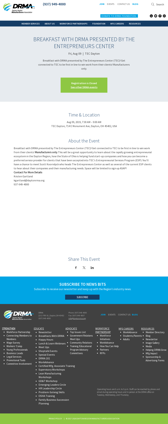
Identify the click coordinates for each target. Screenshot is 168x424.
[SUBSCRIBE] (82, 297)
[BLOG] (135, 4)
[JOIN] (102, 4)
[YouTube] (155, 15)
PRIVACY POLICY (56, 418)
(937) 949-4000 (54, 4)
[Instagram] (164, 15)
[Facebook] (159, 15)
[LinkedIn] (151, 15)
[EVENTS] (111, 4)
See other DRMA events (84, 87)
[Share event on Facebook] (75, 267)
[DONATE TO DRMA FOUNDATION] (119, 16)
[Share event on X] (84, 267)
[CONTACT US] (123, 4)
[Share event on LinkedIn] (92, 267)
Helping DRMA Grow (156, 349)
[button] (30, 23)
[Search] (158, 4)
